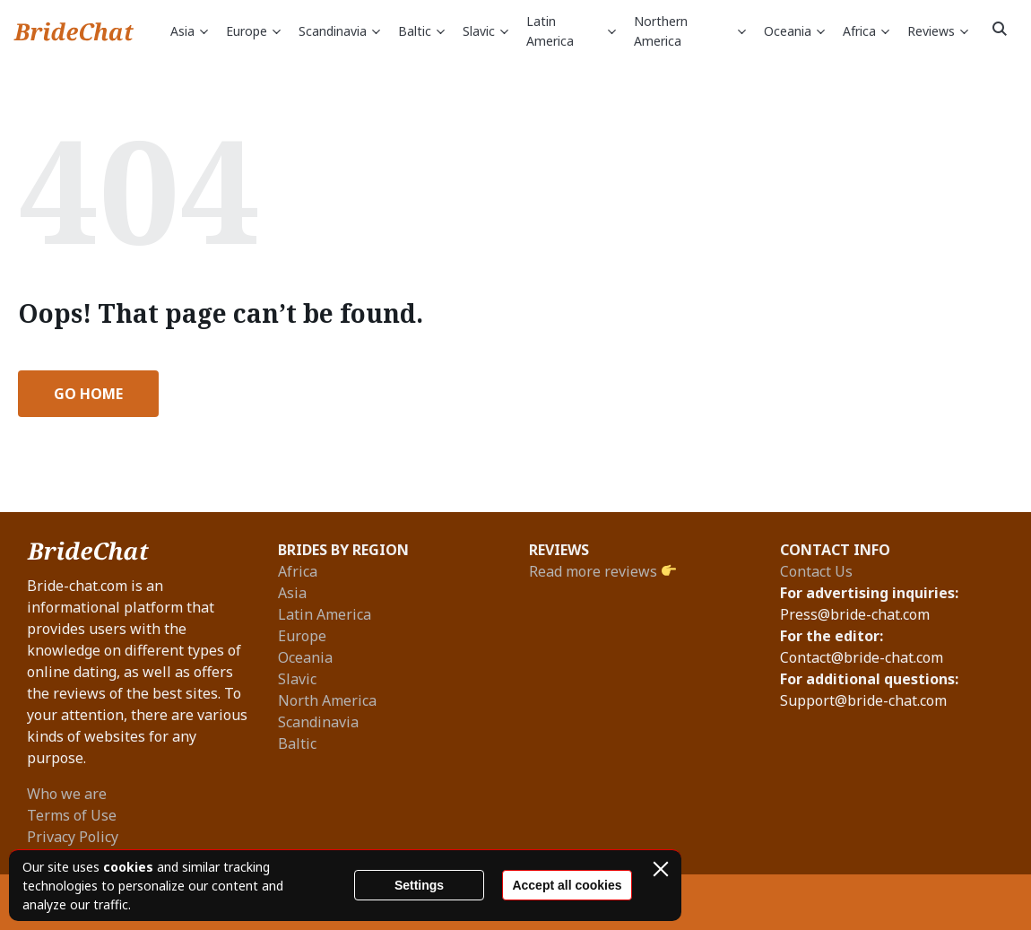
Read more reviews (602, 571)
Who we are (67, 794)
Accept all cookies (566, 886)
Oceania (794, 32)
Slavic (485, 32)
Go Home (88, 394)
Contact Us (816, 571)
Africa (866, 32)
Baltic (421, 32)
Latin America (571, 31)
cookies (128, 866)
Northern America (690, 31)
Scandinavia (339, 32)
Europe (253, 32)
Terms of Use (72, 815)
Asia (189, 32)
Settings (419, 886)
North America (327, 700)
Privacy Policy (72, 837)
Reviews (937, 32)
